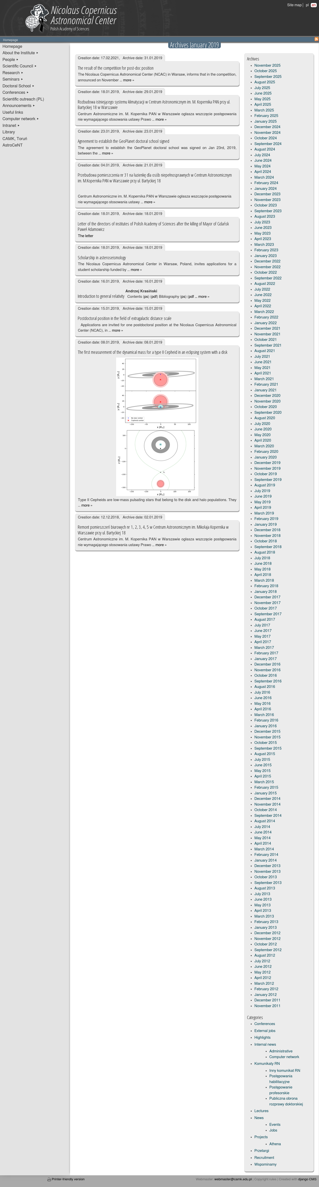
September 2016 (268, 681)
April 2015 (262, 776)
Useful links (12, 112)
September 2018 (268, 547)
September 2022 (268, 278)
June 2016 (263, 698)
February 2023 (266, 250)
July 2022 (262, 289)
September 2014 (268, 816)
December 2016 (267, 664)
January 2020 (265, 457)
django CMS (307, 1179)
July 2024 (262, 155)
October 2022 (265, 272)
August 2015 (264, 754)
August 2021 (264, 351)
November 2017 (267, 603)
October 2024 (265, 138)
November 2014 (267, 804)
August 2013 (264, 888)
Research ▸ (12, 73)
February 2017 (266, 653)
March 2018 (264, 580)
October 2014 (265, 810)
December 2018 (267, 530)
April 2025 (262, 104)
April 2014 (262, 843)
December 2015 (267, 731)
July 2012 (262, 961)
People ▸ (10, 60)
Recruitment (264, 1158)
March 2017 (264, 648)
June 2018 (263, 564)
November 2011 (267, 1006)
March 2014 (264, 849)
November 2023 (267, 200)
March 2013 (264, 916)
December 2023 (267, 194)
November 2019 (267, 468)
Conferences (264, 1024)
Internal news (265, 1044)
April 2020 (262, 440)
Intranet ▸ (11, 126)
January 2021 (265, 390)
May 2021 (262, 368)
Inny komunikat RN (284, 1071)
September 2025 (268, 77)
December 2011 (267, 1000)
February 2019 (266, 519)
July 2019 (262, 491)
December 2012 (267, 933)
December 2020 (267, 396)
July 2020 (262, 424)
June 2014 (263, 832)
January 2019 (265, 524)
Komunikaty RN (267, 1064)
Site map (294, 5)
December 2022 (267, 261)
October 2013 (265, 877)
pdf (154, 297)
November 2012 (267, 939)
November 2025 (267, 65)
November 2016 (267, 670)
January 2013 (265, 927)
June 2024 (263, 160)
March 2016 (264, 715)
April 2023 (262, 239)
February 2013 (266, 922)
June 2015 (263, 765)
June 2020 (263, 429)
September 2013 (268, 883)
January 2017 (265, 659)
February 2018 (266, 586)
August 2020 (264, 418)
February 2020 (266, 452)
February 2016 (266, 720)
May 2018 (262, 569)
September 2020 (268, 412)
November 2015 (267, 737)
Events (275, 1125)
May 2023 (262, 233)
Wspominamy (265, 1164)
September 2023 (268, 211)
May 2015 (262, 771)
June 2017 (263, 631)
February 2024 (266, 183)
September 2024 (268, 144)
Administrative (281, 1051)
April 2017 (262, 642)
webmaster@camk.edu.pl (233, 1179)
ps (146, 297)
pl (307, 5)
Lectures (261, 1111)
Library (8, 132)
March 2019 (264, 513)
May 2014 (262, 838)
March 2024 (264, 177)
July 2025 (262, 88)
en (314, 5)
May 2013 (262, 905)
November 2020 (267, 401)
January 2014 (265, 860)
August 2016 (264, 687)
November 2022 (267, 267)
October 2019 (265, 474)
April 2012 (262, 978)
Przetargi (261, 1151)
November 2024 (267, 133)
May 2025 (262, 99)
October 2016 (265, 675)
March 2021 (264, 379)
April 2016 (262, 709)
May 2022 (262, 301)
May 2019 (262, 502)
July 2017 (262, 625)
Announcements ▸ (18, 106)
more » (128, 80)
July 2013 (262, 894)
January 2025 (265, 121)
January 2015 (265, 793)
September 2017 (268, 614)
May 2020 (262, 435)
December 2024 (267, 127)
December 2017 (267, 597)
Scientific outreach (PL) (23, 99)
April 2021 (262, 373)
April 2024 (262, 172)
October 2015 (265, 743)
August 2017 (264, 619)
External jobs (264, 1031)
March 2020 (264, 446)
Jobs (273, 1130)
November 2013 (267, 872)
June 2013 (263, 899)
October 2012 (265, 944)
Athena (275, 1144)
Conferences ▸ (15, 93)
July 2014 (262, 827)
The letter (85, 236)
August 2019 (264, 485)
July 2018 (262, 558)
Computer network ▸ (20, 119)
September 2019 (268, 480)
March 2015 (264, 782)
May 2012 (262, 972)
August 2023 (264, 216)
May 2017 (262, 636)
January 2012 (265, 995)
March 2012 (264, 983)
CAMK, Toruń (14, 139)
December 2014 (267, 799)
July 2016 (262, 692)
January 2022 (265, 323)
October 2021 (265, 340)
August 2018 (264, 552)
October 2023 (265, 205)
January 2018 (265, 592)
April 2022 (262, 306)
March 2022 (264, 312)
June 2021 (263, 362)
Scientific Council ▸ (19, 66)
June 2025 (263, 93)
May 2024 (262, 166)
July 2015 (262, 760)
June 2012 (263, 967)
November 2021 (267, 334)
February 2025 (266, 116)
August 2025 (264, 82)
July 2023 (262, 222)
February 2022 (266, 317)
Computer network (284, 1057)
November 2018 (267, 536)
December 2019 (267, 463)
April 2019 (262, 508)
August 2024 (264, 149)
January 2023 (265, 256)
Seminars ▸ (12, 79)
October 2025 (265, 71)
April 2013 (262, 911)
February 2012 (266, 989)
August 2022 (264, 284)
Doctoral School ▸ (18, 86)
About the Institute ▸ (20, 53)
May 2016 (262, 704)
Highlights (262, 1037)
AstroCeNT (12, 145)
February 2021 (266, 384)
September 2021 (268, 345)
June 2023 (263, 228)
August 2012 (264, 955)
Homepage (12, 47)
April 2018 (262, 575)
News (259, 1118)
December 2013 (267, 866)
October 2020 (265, 407)
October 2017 (265, 608)
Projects (261, 1137)
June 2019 (263, 496)
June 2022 (263, 295)
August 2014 (264, 821)
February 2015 (266, 787)
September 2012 (268, 950)
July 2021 (262, 357)
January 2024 (265, 189)
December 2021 (267, 328)
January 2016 (265, 726)
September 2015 (268, 748)
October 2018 (265, 541)
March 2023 (264, 245)
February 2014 (266, 855)
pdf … (193, 297)
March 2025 (264, 110)
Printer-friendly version (65, 1179)
